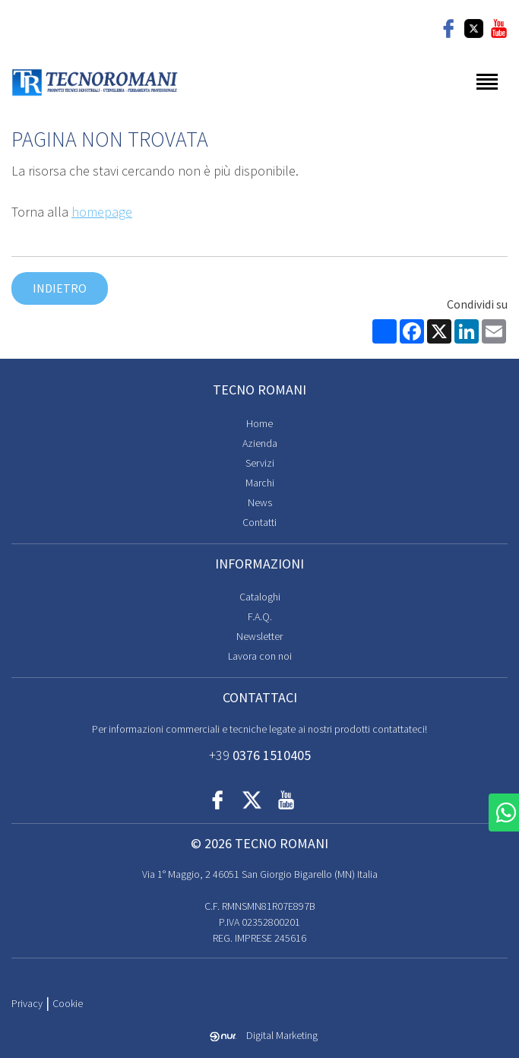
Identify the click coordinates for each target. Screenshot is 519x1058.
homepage (101, 211)
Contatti (259, 522)
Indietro (60, 288)
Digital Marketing (264, 1035)
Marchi (259, 482)
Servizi (259, 463)
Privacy (27, 1003)
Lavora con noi (260, 656)
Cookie (67, 1003)
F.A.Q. (260, 616)
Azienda (259, 443)
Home (259, 423)
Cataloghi (259, 596)
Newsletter (259, 636)
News (260, 502)
